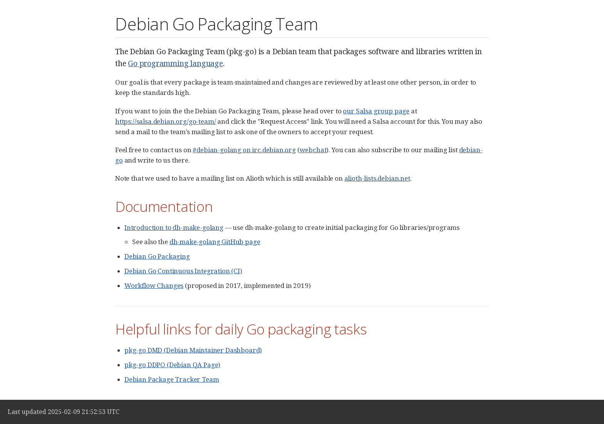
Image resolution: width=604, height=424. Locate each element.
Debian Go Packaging (157, 256)
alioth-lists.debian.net (377, 178)
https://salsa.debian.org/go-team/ (165, 121)
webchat (313, 149)
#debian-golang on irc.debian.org (244, 149)
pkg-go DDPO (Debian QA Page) (172, 364)
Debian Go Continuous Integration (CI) (183, 270)
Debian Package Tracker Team (171, 379)
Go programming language (175, 63)
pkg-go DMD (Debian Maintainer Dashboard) (193, 350)
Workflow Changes (153, 285)
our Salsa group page (376, 110)
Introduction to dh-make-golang (173, 227)
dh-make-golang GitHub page (214, 241)
